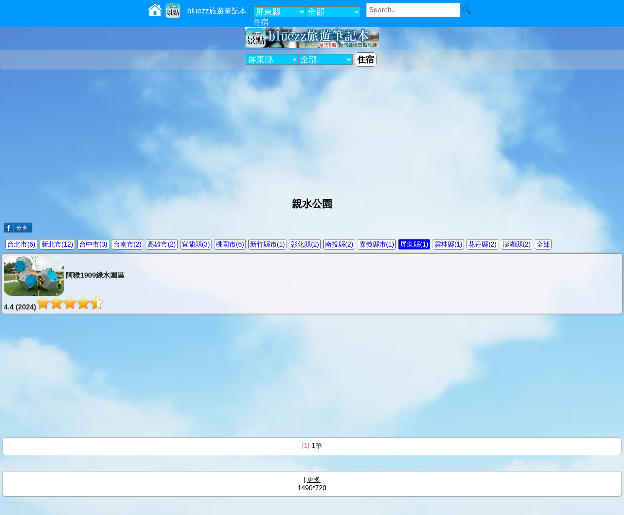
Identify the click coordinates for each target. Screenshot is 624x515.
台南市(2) (127, 244)
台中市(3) (93, 244)
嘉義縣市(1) (377, 244)
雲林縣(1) (448, 244)
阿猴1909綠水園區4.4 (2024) (64, 283)
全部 (543, 244)
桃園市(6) (230, 244)
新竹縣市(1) (267, 244)
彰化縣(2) (305, 244)
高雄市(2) (161, 244)
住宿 (260, 22)
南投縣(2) (339, 244)
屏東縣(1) (414, 244)
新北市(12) (57, 244)
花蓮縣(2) (482, 244)
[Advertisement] (312, 130)
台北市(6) (21, 244)
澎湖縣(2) (517, 244)
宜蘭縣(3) (196, 244)
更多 (313, 479)
